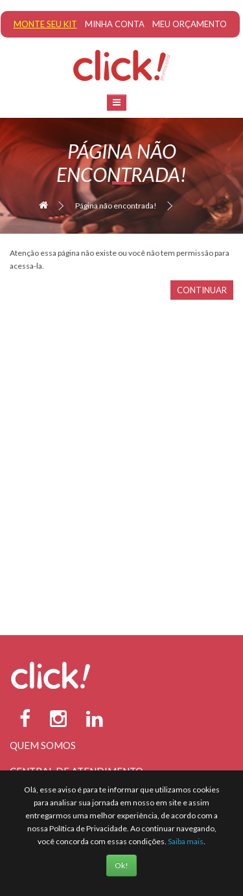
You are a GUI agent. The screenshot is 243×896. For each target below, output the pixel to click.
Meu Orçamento (189, 24)
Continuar (202, 290)
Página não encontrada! (116, 205)
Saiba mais (185, 841)
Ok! (121, 865)
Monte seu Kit (45, 24)
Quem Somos (43, 745)
